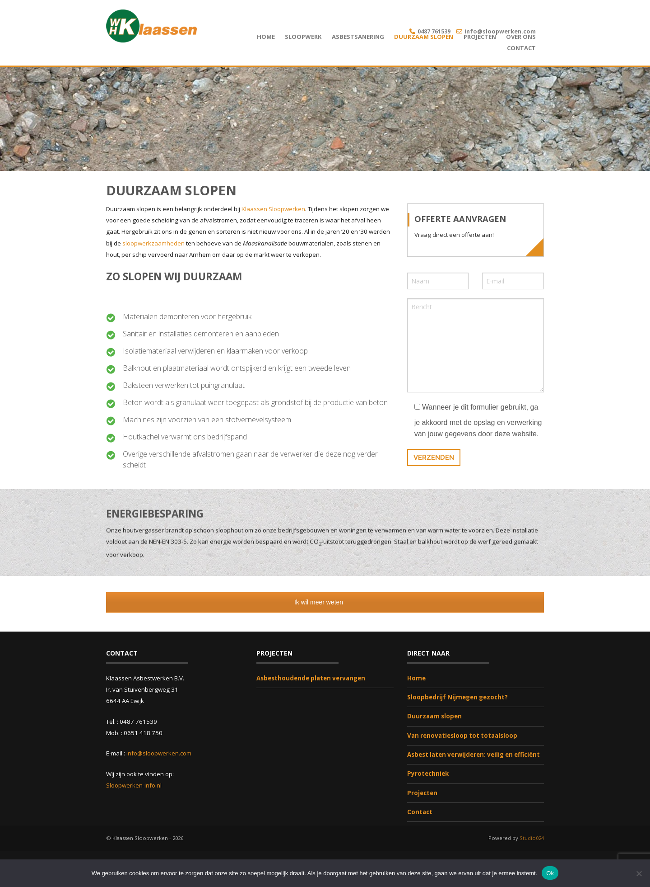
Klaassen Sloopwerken (273, 209)
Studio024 (532, 838)
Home (266, 37)
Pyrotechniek (428, 774)
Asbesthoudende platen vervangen (310, 678)
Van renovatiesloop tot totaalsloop (462, 735)
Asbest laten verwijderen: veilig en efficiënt (473, 754)
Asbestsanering (358, 37)
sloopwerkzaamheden (154, 243)
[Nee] (638, 873)
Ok (550, 872)
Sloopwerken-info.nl (134, 785)
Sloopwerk (303, 37)
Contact (521, 48)
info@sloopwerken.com (500, 31)
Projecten (480, 37)
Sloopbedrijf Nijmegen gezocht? (457, 697)
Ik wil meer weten (325, 602)
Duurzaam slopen (423, 37)
